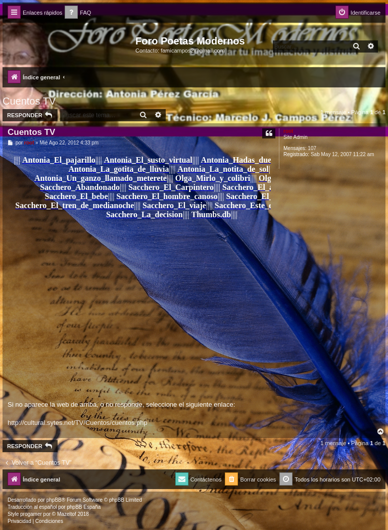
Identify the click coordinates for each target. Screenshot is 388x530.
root (288, 131)
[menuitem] (78, 13)
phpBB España (84, 507)
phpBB (54, 500)
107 (312, 148)
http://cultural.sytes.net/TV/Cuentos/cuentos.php (78, 422)
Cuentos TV (29, 101)
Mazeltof (66, 514)
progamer (31, 514)
